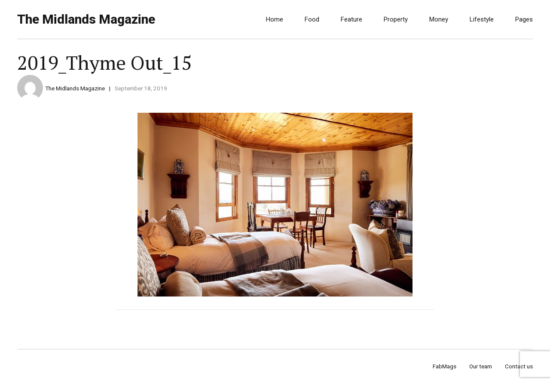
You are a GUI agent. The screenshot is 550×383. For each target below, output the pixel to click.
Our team (480, 366)
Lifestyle (482, 19)
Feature (351, 19)
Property (396, 19)
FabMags (444, 366)
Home (274, 19)
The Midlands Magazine (86, 19)
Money (438, 19)
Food (312, 19)
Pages (524, 19)
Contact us (519, 366)
